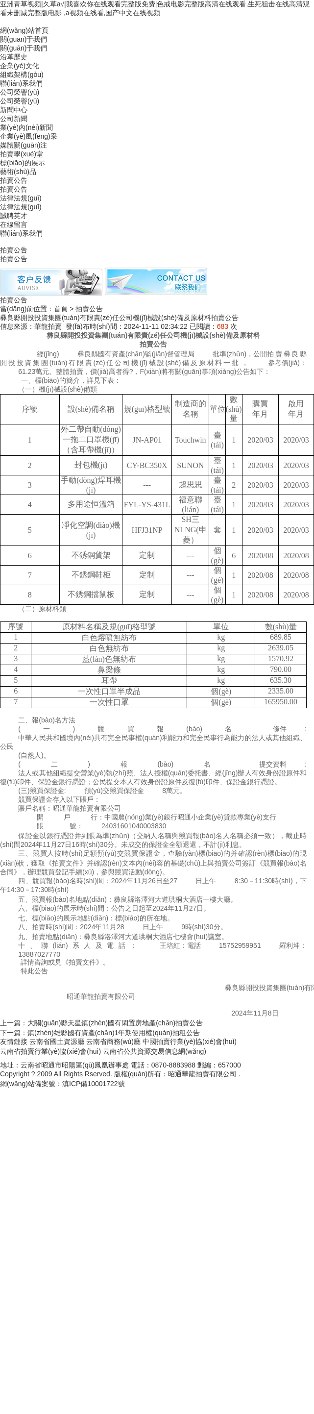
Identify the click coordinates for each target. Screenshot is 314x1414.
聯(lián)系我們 (21, 233)
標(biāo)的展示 (22, 163)
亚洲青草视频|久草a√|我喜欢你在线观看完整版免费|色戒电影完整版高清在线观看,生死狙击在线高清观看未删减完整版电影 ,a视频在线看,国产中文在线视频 (155, 8)
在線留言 (13, 224)
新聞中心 (13, 110)
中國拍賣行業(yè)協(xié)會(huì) (190, 1041)
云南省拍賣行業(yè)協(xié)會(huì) (50, 1051)
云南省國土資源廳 (56, 1041)
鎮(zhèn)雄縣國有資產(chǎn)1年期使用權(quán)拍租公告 (113, 1033)
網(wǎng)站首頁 (24, 30)
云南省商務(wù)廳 (113, 1041)
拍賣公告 (13, 180)
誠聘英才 (13, 216)
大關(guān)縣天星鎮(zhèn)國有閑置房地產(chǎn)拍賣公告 (115, 1023)
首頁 (61, 309)
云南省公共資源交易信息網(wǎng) (154, 1051)
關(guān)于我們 (23, 39)
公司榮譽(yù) (19, 101)
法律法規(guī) (21, 198)
